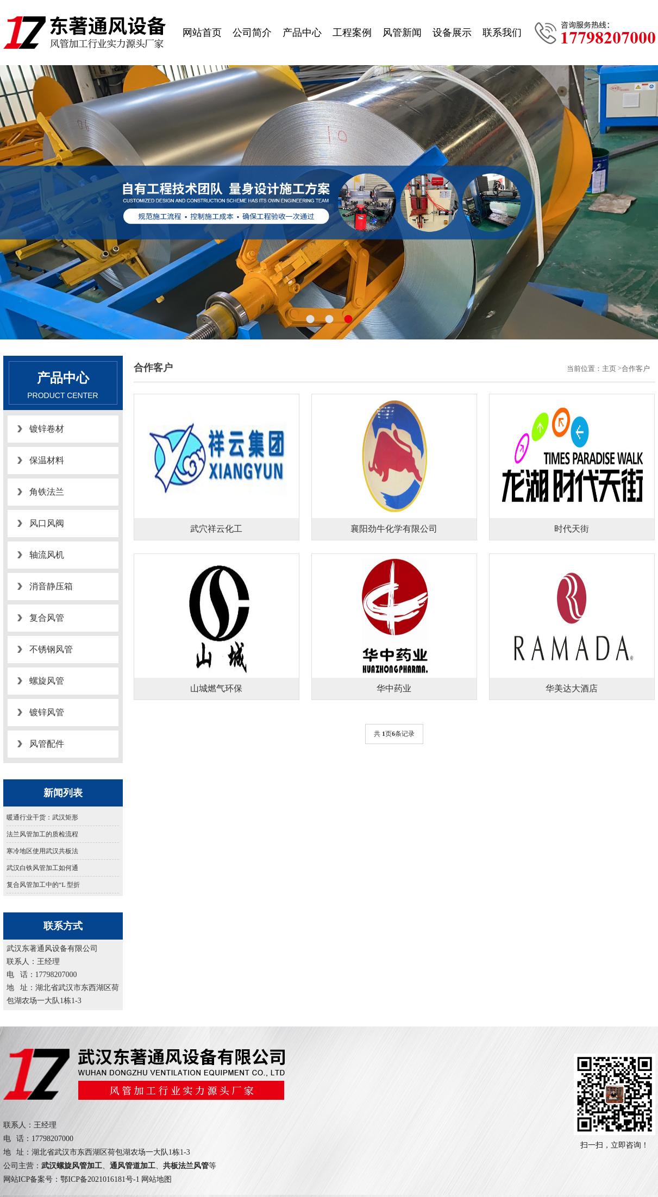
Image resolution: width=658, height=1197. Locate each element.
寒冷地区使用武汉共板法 (42, 851)
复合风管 (46, 617)
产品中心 (302, 32)
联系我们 (502, 32)
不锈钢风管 (51, 649)
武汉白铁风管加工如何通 (42, 868)
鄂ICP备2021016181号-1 (99, 1179)
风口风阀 (46, 523)
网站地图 (156, 1179)
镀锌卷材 (46, 428)
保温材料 (46, 460)
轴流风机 (46, 554)
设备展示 (452, 32)
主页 (609, 368)
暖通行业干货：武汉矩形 (42, 817)
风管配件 (46, 743)
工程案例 (352, 32)
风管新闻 (402, 32)
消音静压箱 (51, 586)
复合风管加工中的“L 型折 (43, 885)
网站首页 (202, 32)
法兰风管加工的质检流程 (42, 834)
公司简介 (252, 32)
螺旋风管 (46, 680)
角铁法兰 (46, 491)
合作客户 (636, 368)
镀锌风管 (46, 712)
